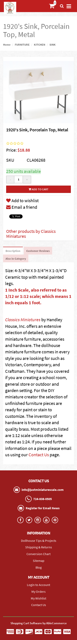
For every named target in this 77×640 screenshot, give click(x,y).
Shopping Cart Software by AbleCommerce (38, 623)
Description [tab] (13, 251)
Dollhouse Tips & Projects (38, 541)
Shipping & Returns (38, 547)
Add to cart (38, 189)
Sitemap (38, 561)
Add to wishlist (22, 200)
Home (6, 44)
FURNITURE (22, 44)
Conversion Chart (38, 554)
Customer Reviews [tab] (38, 251)
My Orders (38, 591)
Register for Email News (43, 508)
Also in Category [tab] (16, 258)
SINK (52, 44)
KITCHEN (39, 44)
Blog (39, 567)
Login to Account (38, 585)
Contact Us (39, 454)
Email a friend (21, 207)
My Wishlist (38, 598)
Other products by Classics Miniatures (31, 233)
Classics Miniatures (22, 319)
